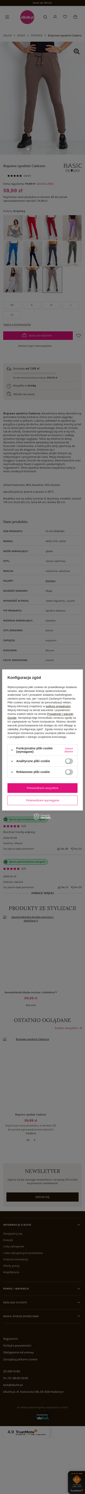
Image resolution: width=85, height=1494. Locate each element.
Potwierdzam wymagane (42, 800)
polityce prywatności (58, 706)
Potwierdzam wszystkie (42, 788)
